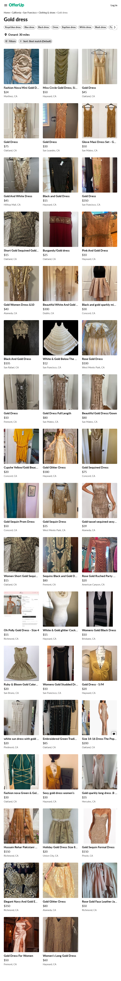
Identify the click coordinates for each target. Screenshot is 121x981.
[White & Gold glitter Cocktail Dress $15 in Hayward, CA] (60, 616)
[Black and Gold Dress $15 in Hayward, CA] (60, 182)
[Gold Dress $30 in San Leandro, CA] (60, 128)
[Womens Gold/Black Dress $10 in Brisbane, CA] (99, 616)
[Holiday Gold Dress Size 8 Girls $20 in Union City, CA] (60, 833)
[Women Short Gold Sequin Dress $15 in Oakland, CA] (21, 562)
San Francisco (30, 12)
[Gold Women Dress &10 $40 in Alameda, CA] (21, 291)
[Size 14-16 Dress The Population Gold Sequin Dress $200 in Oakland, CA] (99, 725)
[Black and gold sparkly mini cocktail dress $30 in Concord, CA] (99, 291)
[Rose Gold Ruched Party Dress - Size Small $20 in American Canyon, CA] (99, 562)
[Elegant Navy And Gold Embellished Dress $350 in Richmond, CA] (21, 888)
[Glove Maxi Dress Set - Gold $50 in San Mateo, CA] (99, 128)
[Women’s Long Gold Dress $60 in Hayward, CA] (60, 942)
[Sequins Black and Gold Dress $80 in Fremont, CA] (60, 562)
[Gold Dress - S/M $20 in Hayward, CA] (99, 671)
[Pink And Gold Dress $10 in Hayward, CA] (99, 237)
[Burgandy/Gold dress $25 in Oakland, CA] (60, 237)
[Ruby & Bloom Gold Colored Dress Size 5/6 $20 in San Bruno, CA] (21, 671)
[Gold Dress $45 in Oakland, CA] (99, 74)
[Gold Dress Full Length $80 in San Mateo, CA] (60, 399)
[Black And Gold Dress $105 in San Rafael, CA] (21, 345)
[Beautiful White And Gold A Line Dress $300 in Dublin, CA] (60, 291)
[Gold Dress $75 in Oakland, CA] (21, 128)
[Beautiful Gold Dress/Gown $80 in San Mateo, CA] (99, 399)
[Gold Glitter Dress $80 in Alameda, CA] (60, 888)
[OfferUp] (16, 5)
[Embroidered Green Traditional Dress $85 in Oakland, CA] (60, 725)
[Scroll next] (114, 27)
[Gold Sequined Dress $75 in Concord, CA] (99, 454)
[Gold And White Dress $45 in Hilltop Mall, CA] (21, 182)
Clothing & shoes (47, 12)
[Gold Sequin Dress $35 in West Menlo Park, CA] (60, 508)
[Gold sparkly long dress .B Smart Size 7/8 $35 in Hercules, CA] (99, 779)
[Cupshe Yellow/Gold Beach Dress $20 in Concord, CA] (21, 454)
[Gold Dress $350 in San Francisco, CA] (99, 182)
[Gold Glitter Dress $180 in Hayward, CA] (60, 454)
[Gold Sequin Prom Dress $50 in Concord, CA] (21, 508)
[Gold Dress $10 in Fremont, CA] (21, 399)
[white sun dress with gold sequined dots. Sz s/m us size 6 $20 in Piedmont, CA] (21, 725)
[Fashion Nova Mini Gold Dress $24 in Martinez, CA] (21, 74)
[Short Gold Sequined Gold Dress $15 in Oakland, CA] (21, 237)
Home (7, 12)
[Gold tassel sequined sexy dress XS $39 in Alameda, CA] (99, 508)
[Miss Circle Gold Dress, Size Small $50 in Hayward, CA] (60, 74)
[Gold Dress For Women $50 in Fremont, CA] (21, 942)
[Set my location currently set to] (17, 34)
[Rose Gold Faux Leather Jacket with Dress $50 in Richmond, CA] (99, 888)
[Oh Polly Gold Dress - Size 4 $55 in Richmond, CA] (21, 616)
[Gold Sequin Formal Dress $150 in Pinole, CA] (99, 833)
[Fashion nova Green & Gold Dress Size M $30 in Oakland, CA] (21, 779)
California (16, 12)
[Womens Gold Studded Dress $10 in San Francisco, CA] (60, 671)
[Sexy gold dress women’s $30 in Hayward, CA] (60, 779)
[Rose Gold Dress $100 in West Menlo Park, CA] (99, 345)
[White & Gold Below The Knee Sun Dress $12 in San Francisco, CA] (60, 345)
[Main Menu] (6, 5)
